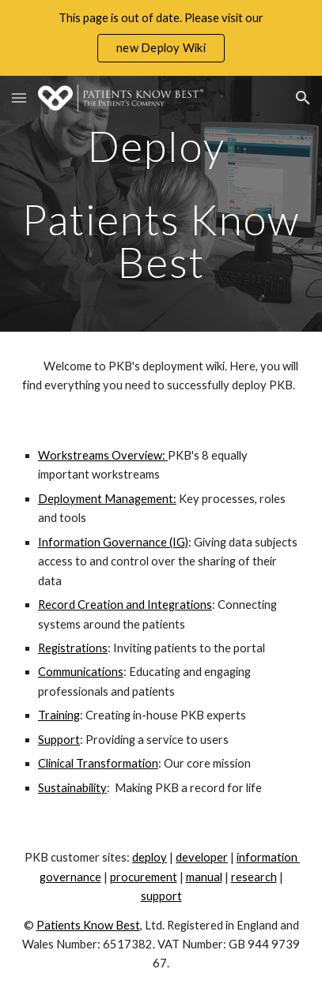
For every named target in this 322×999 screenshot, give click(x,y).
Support (59, 739)
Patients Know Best (88, 925)
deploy (149, 857)
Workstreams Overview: (103, 455)
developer (202, 857)
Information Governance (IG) (113, 542)
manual (204, 877)
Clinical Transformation (98, 763)
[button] (19, 97)
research (254, 877)
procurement (143, 877)
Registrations (73, 648)
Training (59, 715)
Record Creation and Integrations (125, 604)
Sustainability (72, 787)
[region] (161, 38)
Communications (80, 671)
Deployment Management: (107, 498)
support (161, 896)
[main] (161, 203)
